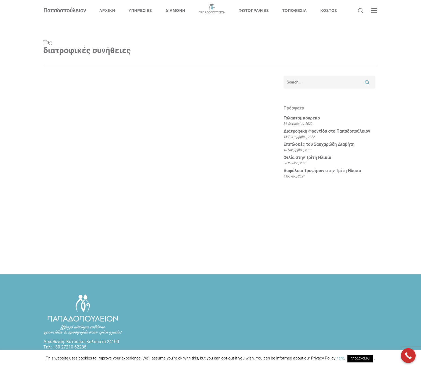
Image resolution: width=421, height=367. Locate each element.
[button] (374, 10)
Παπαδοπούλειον (64, 10)
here (340, 358)
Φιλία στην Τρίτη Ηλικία (307, 157)
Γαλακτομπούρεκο (302, 118)
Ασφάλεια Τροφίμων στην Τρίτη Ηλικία (322, 170)
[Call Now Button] (408, 355)
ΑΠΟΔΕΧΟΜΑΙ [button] (360, 358)
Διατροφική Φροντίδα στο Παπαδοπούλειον (327, 131)
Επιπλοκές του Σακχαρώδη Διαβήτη (319, 144)
